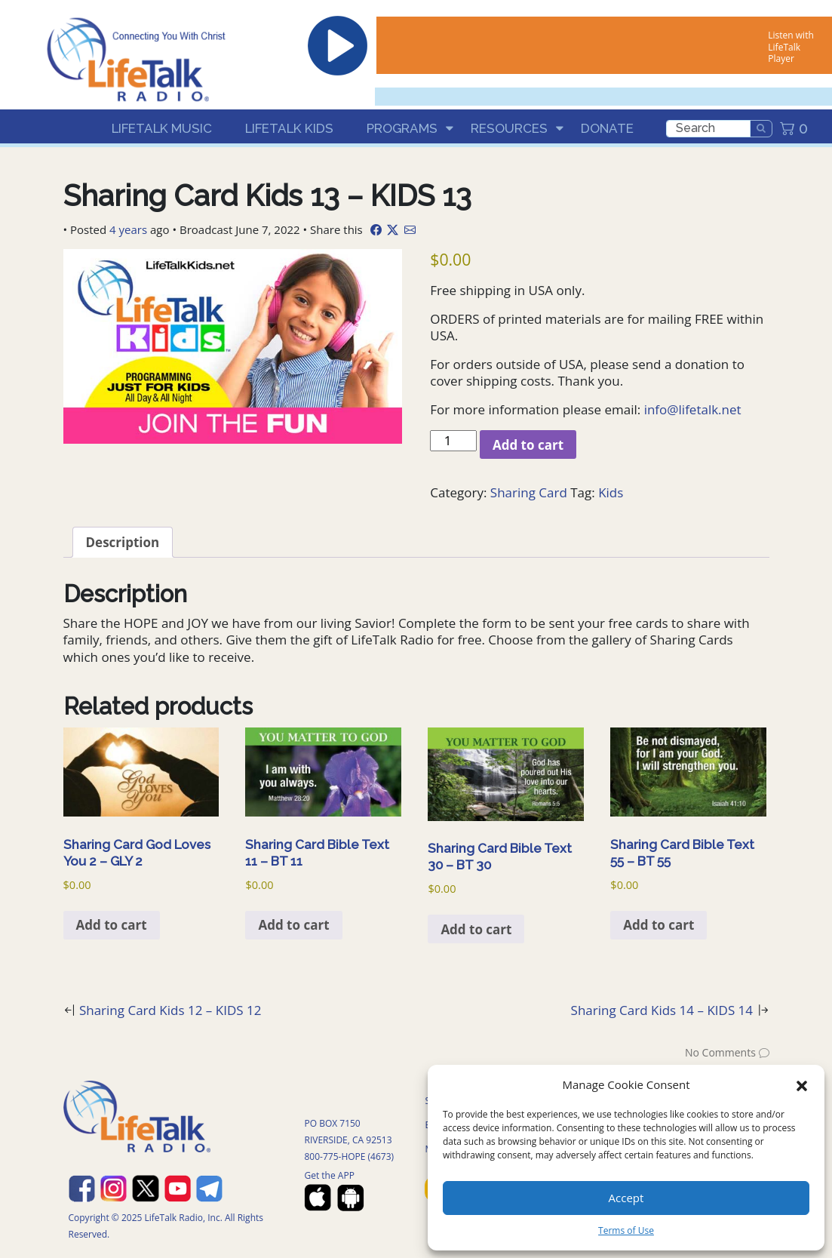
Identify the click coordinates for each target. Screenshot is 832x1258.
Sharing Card (528, 492)
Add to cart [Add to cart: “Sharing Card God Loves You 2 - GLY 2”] (111, 925)
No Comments (720, 1052)
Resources (509, 128)
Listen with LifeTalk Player (790, 47)
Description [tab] (123, 542)
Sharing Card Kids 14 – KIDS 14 (662, 1010)
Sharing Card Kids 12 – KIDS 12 (170, 1010)
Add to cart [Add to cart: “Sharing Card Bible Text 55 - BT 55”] (658, 925)
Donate (607, 128)
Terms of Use (626, 1230)
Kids (610, 492)
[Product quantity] (453, 440)
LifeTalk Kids (289, 128)
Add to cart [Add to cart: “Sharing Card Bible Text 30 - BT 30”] (476, 929)
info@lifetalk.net (692, 409)
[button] (801, 1084)
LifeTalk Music (162, 128)
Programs (402, 128)
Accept (626, 1197)
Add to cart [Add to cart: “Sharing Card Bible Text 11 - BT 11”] (293, 925)
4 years (128, 229)
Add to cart (528, 445)
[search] (708, 128)
